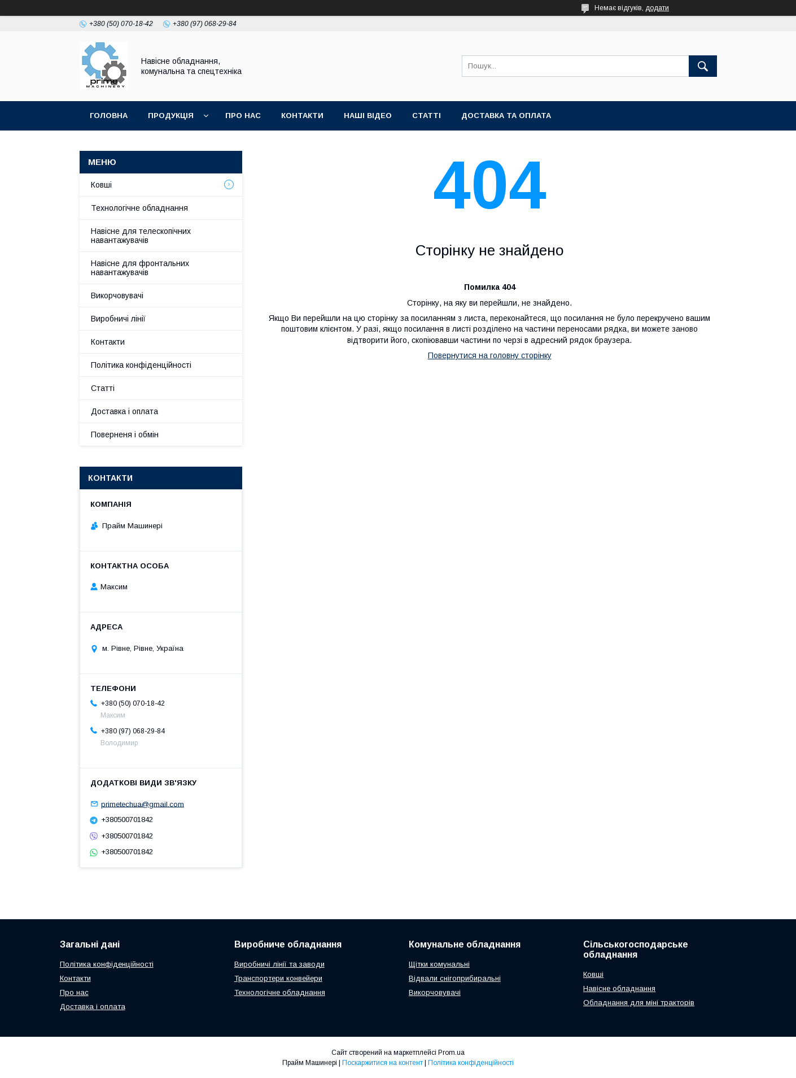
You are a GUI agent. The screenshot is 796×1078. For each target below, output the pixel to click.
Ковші (101, 184)
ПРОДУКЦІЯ (171, 115)
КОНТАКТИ (302, 115)
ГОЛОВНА (109, 115)
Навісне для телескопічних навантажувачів (141, 236)
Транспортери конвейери (278, 978)
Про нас (74, 992)
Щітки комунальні (439, 964)
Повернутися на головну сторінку (490, 355)
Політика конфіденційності (141, 365)
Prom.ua (451, 1053)
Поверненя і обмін (125, 434)
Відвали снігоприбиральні (455, 978)
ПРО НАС (243, 115)
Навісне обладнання (619, 988)
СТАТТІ (426, 115)
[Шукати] (703, 66)
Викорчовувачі (117, 295)
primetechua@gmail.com (142, 803)
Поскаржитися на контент (382, 1063)
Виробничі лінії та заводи (279, 964)
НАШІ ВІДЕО (368, 115)
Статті (103, 388)
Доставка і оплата (124, 411)
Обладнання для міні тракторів (638, 1002)
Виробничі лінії (118, 318)
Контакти (108, 341)
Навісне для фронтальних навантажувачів (140, 268)
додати (657, 8)
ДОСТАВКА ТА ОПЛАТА (506, 115)
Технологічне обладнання (139, 207)
